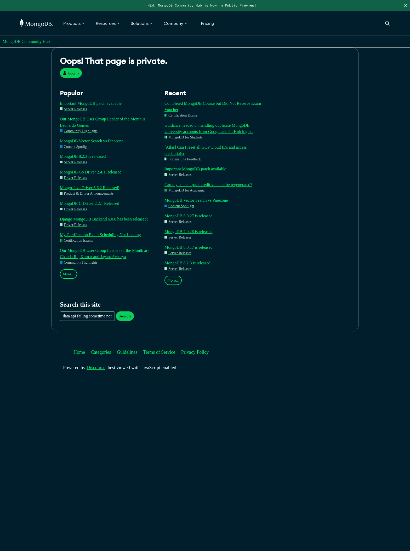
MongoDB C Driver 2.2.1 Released (89, 203)
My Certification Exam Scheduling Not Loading (100, 235)
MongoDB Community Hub (26, 41)
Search (125, 316)
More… (68, 274)
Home (79, 352)
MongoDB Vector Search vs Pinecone (91, 141)
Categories (101, 352)
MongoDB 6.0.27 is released (188, 216)
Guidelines (127, 352)
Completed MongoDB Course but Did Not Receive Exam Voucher (212, 106)
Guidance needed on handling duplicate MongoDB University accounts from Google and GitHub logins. (208, 128)
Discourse (96, 367)
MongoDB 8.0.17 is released (188, 247)
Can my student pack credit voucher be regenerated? (208, 184)
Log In (71, 73)
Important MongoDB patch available (91, 103)
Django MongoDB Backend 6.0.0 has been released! (104, 219)
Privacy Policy (195, 352)
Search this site (80, 304)
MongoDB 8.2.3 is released (83, 156)
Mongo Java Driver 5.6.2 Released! (89, 187)
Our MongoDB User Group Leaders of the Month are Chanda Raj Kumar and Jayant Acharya (104, 253)
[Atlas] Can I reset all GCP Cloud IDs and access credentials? (205, 150)
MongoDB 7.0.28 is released (188, 231)
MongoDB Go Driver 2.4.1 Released (91, 172)
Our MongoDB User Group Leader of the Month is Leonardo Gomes (102, 122)
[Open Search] (387, 23)
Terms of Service (159, 352)
